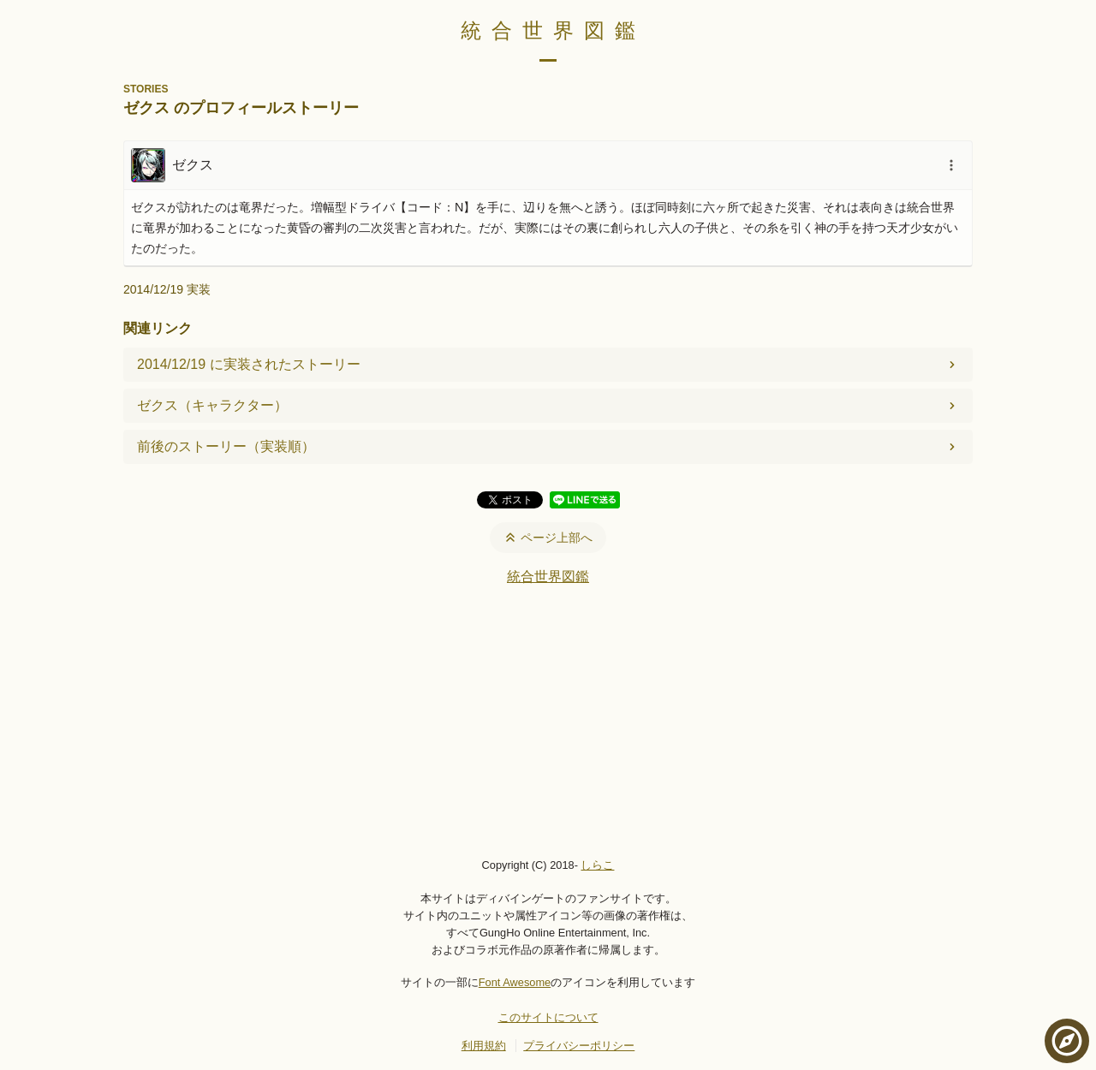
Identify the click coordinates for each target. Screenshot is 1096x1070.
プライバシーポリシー (578, 1045)
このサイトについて (548, 1017)
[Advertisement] (548, 721)
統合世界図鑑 (553, 30)
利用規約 (484, 1045)
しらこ (597, 865)
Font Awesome (515, 982)
